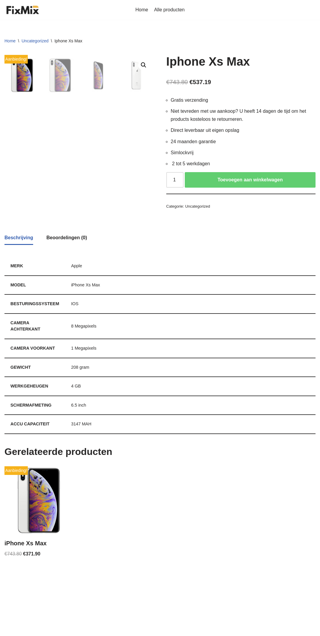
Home (142, 9)
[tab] (18, 272)
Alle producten (169, 9)
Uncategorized (34, 40)
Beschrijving (18, 271)
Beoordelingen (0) (66, 271)
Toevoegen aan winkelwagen (250, 179)
